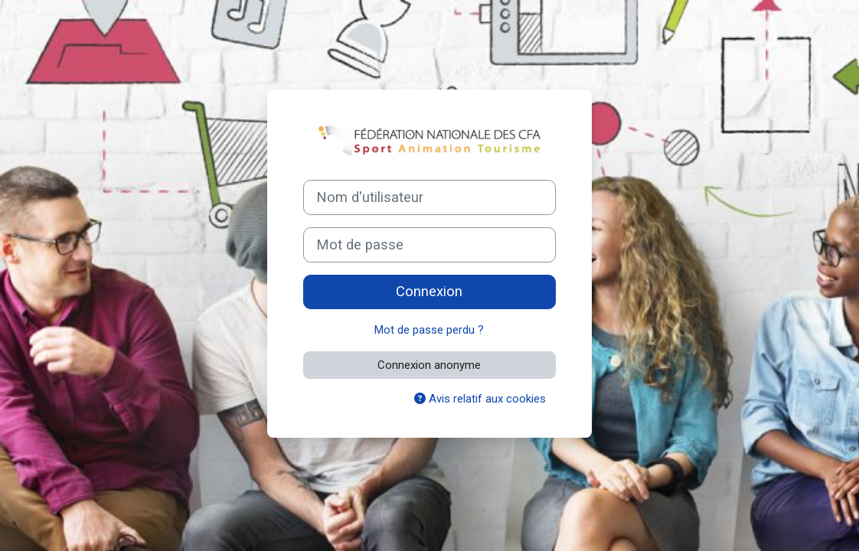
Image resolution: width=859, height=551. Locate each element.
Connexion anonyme (429, 365)
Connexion (429, 291)
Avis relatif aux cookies (480, 399)
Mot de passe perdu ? (429, 330)
